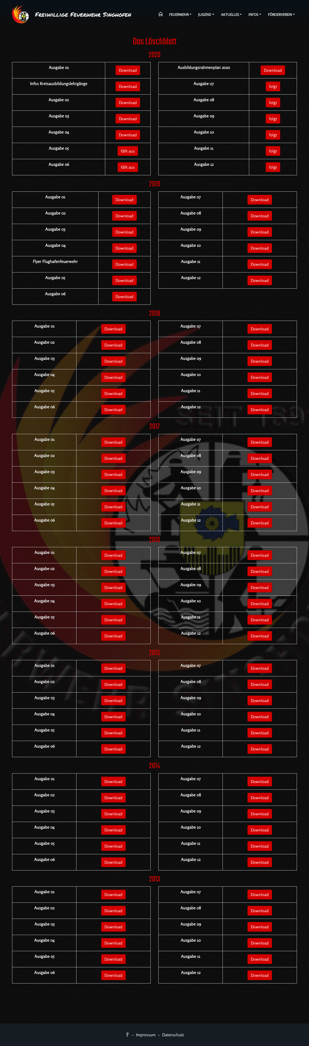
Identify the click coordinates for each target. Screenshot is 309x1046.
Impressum (146, 1034)
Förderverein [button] (280, 15)
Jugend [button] (204, 15)
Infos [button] (253, 15)
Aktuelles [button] (230, 15)
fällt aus (128, 151)
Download (128, 70)
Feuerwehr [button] (179, 15)
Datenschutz (173, 1034)
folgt (273, 86)
